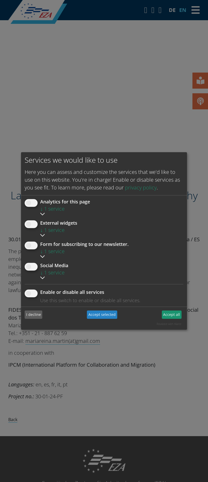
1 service (52, 208)
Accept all (171, 314)
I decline (33, 314)
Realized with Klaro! (169, 324)
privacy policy (141, 187)
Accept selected (102, 314)
